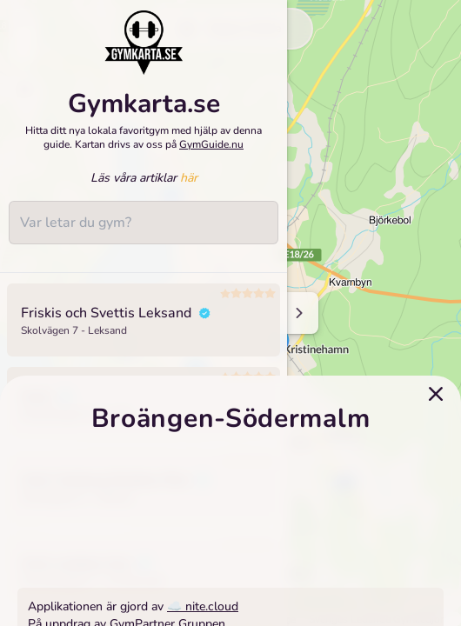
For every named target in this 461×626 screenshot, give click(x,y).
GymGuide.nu (211, 144)
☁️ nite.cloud (202, 606)
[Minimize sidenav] (297, 313)
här (188, 178)
